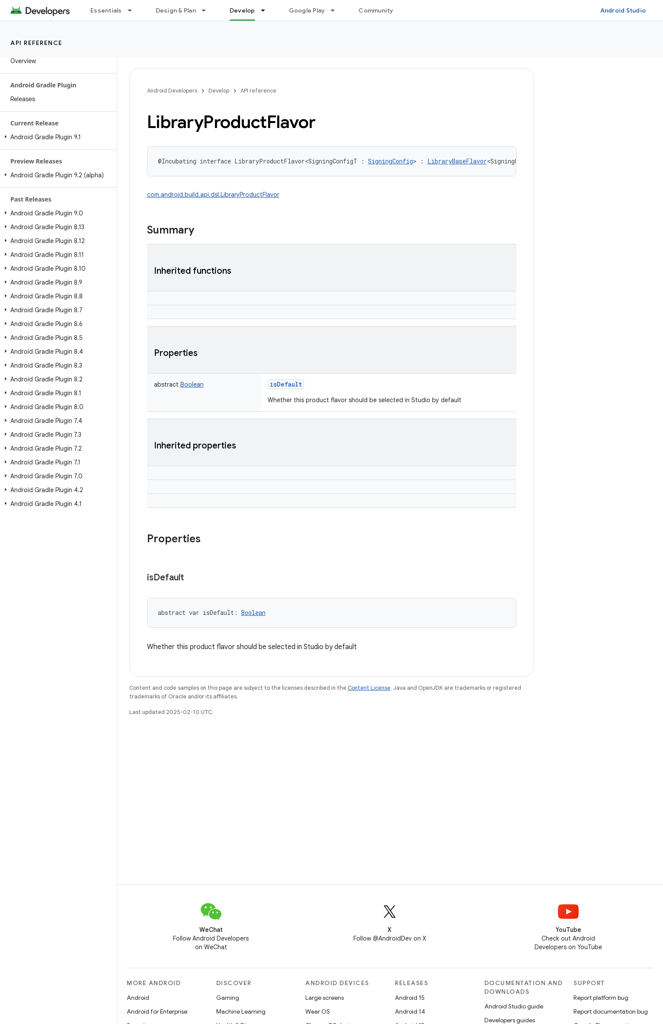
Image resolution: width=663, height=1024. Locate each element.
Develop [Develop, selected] (242, 10)
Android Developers (172, 90)
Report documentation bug (610, 1011)
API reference (36, 43)
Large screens (324, 998)
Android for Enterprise (157, 1011)
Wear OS (317, 1011)
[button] (56, 137)
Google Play (307, 10)
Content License (369, 687)
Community (376, 10)
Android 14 (410, 1011)
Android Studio (623, 10)
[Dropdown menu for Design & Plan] (207, 10)
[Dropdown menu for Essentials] (133, 10)
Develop (218, 90)
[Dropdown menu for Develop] (267, 10)
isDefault (286, 384)
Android (138, 998)
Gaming (227, 998)
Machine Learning (241, 1011)
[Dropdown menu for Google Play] (336, 10)
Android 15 (410, 998)
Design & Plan (176, 10)
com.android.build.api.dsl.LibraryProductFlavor (213, 194)
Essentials (106, 10)
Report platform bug (600, 998)
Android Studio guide (513, 1006)
